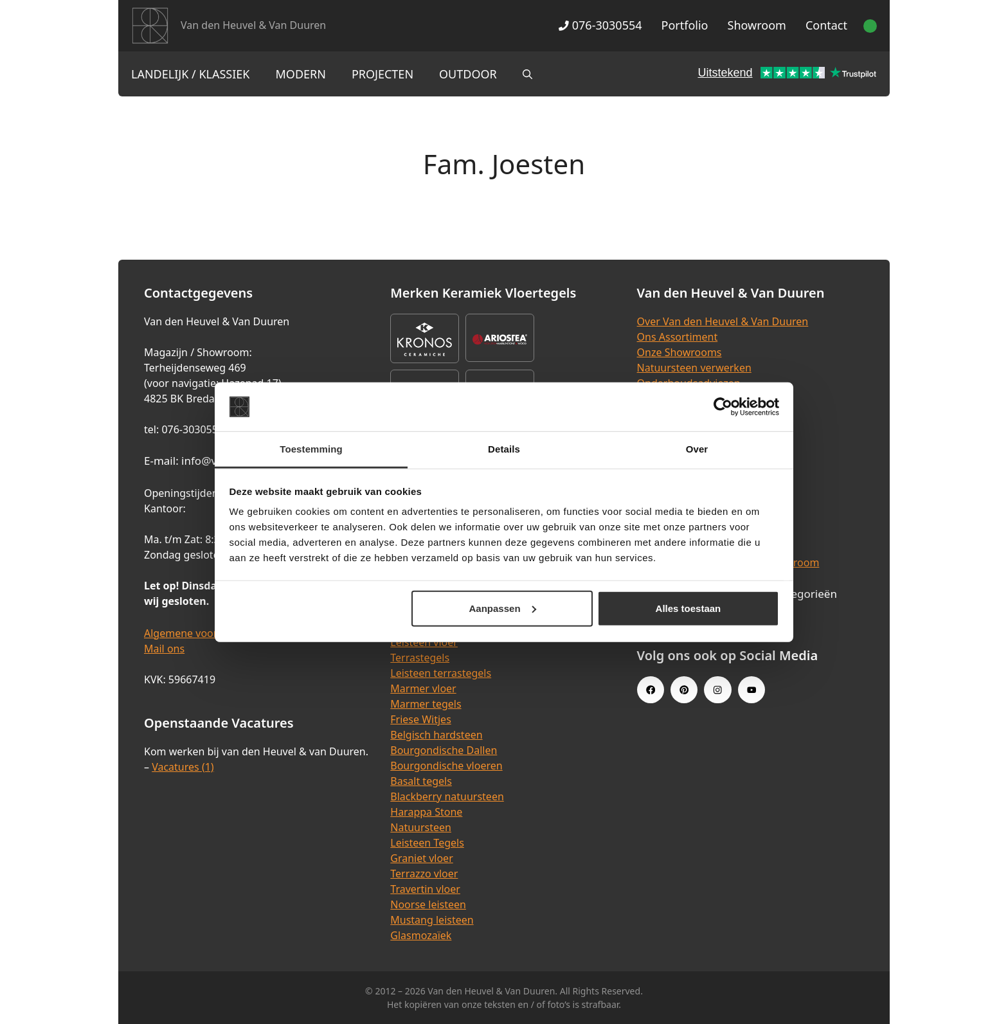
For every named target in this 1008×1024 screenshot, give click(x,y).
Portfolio (685, 25)
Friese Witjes (420, 719)
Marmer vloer (423, 688)
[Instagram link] (717, 689)
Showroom (757, 25)
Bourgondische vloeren (446, 766)
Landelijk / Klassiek (190, 74)
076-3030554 (600, 25)
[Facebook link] (650, 689)
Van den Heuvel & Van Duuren (253, 25)
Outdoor (468, 74)
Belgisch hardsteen (436, 735)
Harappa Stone (426, 812)
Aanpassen (502, 608)
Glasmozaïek (420, 935)
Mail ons (164, 649)
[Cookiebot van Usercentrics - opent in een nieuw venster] (723, 407)
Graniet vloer (421, 858)
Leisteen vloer (424, 642)
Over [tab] (697, 449)
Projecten (382, 74)
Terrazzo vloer (424, 874)
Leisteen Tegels (427, 843)
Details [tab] (504, 449)
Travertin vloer (425, 889)
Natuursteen (420, 827)
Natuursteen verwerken (694, 368)
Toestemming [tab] (311, 449)
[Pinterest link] (684, 689)
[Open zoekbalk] (527, 74)
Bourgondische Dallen (443, 750)
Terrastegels (419, 658)
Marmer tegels (425, 704)
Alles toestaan (688, 608)
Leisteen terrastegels (440, 673)
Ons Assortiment (677, 337)
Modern (301, 74)
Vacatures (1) (182, 767)
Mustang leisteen (431, 920)
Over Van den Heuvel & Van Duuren (723, 321)
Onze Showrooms (679, 352)
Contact (826, 25)
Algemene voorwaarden (202, 633)
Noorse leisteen (428, 904)
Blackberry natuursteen (447, 796)
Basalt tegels (421, 781)
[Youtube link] (751, 689)
